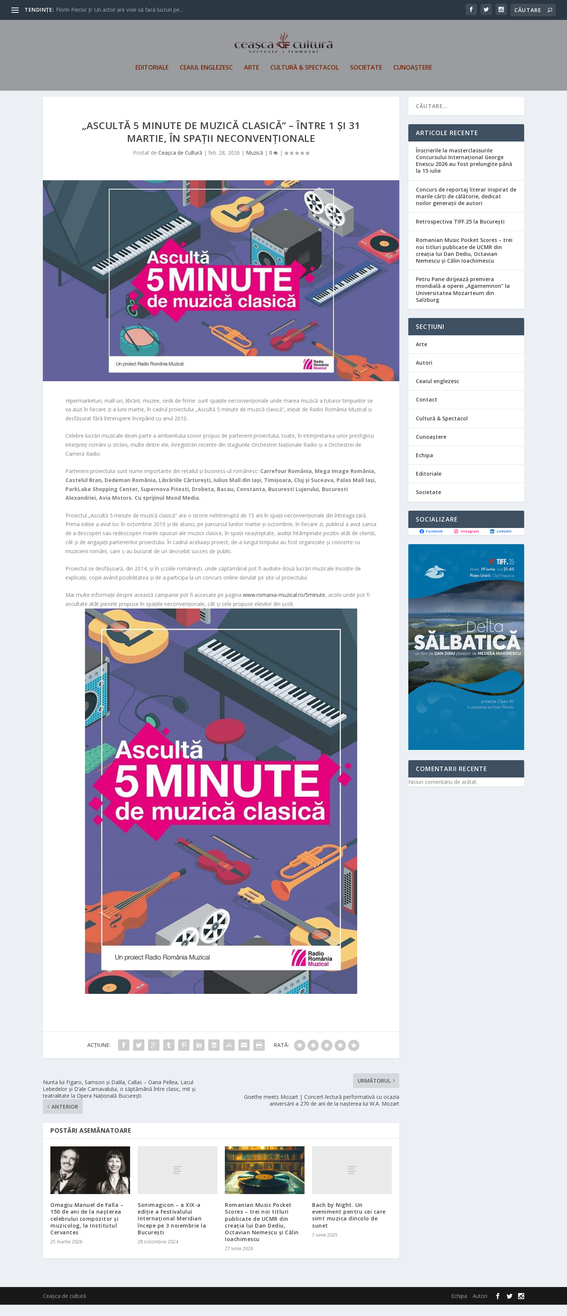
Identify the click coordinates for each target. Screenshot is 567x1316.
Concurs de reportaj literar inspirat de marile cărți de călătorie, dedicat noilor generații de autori (466, 207)
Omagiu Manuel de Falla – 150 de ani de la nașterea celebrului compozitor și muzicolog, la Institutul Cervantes (86, 1230)
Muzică (254, 164)
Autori (424, 373)
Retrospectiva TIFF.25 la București (460, 232)
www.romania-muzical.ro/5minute (284, 606)
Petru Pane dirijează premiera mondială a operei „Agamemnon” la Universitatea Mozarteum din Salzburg (463, 301)
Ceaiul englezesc (206, 70)
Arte (251, 70)
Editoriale (151, 70)
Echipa (424, 466)
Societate (366, 70)
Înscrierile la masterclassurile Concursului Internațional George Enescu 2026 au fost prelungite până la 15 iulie (464, 172)
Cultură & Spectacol (304, 70)
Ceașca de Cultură (180, 164)
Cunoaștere (412, 70)
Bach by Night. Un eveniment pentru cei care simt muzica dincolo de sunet (349, 1226)
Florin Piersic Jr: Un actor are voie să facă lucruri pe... (119, 9)
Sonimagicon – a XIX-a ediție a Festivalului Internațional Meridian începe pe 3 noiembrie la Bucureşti (172, 1230)
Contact (426, 411)
